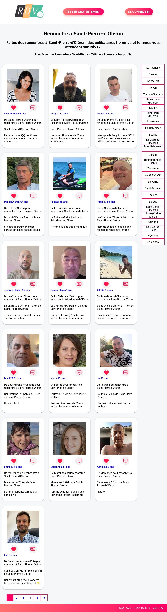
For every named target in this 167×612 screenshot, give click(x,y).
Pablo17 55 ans (106, 201)
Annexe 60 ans (105, 466)
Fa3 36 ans (10, 555)
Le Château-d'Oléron (153, 141)
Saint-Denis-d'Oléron (153, 208)
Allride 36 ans (105, 290)
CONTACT (159, 607)
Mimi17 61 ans (12, 378)
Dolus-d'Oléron (153, 174)
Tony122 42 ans (106, 113)
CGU (128, 607)
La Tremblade (153, 128)
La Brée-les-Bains (153, 228)
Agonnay (153, 235)
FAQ (121, 607)
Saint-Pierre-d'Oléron (153, 114)
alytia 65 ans (57, 378)
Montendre (153, 168)
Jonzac (153, 154)
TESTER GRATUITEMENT (83, 12)
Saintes (153, 74)
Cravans (153, 221)
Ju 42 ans (102, 378)
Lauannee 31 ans (60, 466)
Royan (153, 87)
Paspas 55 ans (59, 201)
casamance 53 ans (15, 113)
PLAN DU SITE (142, 607)
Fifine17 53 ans (13, 466)
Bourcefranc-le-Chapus (153, 161)
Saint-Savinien (153, 188)
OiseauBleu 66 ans (61, 290)
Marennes (153, 121)
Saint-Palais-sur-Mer (153, 148)
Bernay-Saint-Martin (153, 215)
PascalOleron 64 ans (16, 201)
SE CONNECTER (139, 12)
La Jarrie (153, 181)
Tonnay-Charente (153, 94)
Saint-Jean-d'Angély (153, 101)
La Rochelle (153, 67)
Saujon (153, 107)
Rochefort (153, 81)
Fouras (153, 134)
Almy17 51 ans (59, 113)
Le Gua (153, 201)
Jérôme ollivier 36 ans (17, 290)
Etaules (153, 195)
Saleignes (153, 242)
